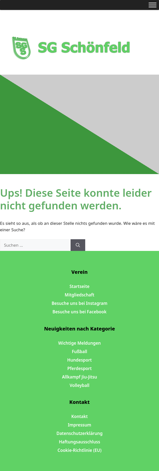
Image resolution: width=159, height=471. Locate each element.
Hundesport (79, 360)
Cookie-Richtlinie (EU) (80, 450)
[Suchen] (78, 245)
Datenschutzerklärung (79, 433)
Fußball (79, 351)
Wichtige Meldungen (79, 343)
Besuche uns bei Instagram (80, 303)
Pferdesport (79, 368)
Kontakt (79, 416)
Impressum (79, 425)
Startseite (79, 286)
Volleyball (79, 385)
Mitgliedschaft (79, 295)
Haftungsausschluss (79, 442)
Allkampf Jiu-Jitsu (79, 377)
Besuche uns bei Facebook (79, 312)
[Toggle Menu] (153, 4)
